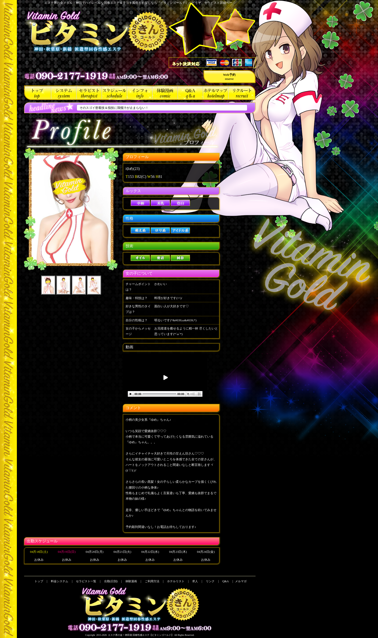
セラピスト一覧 (89, 92)
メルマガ (241, 581)
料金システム (63, 92)
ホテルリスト (215, 92)
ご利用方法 (139, 92)
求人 (241, 92)
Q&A (190, 92)
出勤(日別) (114, 92)
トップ (37, 92)
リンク (210, 581)
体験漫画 (165, 92)
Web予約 (229, 77)
